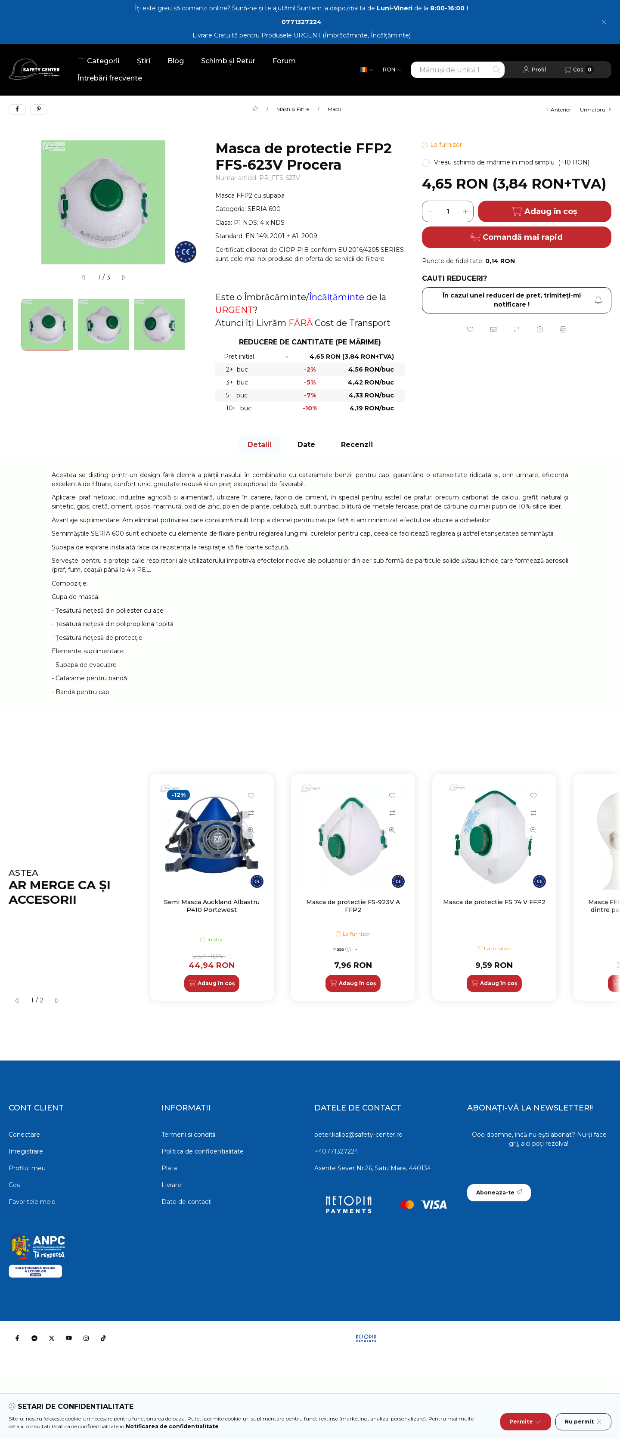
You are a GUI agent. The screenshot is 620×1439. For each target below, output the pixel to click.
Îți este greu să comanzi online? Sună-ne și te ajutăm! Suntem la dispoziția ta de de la (301, 8)
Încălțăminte (336, 297)
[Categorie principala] (255, 109)
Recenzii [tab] (357, 444)
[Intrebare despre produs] (540, 329)
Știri (143, 61)
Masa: (341, 949)
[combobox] (457, 69)
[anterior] (83, 277)
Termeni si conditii (188, 1134)
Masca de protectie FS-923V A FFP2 (353, 906)
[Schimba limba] (366, 69)
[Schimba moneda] (392, 69)
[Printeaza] (563, 329)
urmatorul (595, 109)
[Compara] (516, 329)
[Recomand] (493, 329)
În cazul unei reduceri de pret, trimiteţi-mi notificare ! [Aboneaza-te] (522, 300)
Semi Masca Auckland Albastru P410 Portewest (212, 906)
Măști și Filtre (292, 109)
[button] (98, 61)
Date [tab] (306, 444)
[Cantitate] (448, 211)
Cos (14, 1185)
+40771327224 (336, 1151)
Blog (175, 61)
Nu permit (583, 1421)
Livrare (171, 1185)
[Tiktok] (103, 1338)
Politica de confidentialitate (202, 1151)
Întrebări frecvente (110, 78)
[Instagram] (86, 1338)
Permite (525, 1421)
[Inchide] (603, 22)
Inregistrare (26, 1151)
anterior (558, 109)
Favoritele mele (32, 1202)
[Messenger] (34, 1338)
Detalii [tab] (260, 444)
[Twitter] (51, 1338)
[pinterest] (38, 109)
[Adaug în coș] (211, 983)
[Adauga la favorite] (470, 329)
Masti (334, 109)
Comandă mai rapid (517, 237)
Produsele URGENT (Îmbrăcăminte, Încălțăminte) (336, 35)
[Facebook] (17, 1338)
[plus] (465, 211)
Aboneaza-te (499, 1192)
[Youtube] (69, 1338)
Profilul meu (27, 1168)
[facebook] (17, 109)
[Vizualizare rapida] (251, 830)
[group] (380, 887)
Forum (284, 61)
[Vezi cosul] (579, 69)
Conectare (24, 1134)
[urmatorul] (123, 277)
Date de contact (186, 1202)
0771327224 (302, 22)
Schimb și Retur (228, 61)
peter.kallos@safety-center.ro (358, 1134)
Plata (169, 1168)
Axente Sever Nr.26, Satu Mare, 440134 (372, 1168)
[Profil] (534, 69)
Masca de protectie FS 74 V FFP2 (494, 902)
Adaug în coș (544, 212)
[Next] (193, 324)
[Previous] (13, 324)
